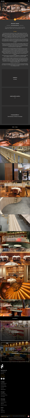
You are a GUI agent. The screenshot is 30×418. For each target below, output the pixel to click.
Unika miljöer (3, 396)
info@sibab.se (3, 376)
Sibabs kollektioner (4, 383)
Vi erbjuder (3, 381)
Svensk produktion (3, 402)
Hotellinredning (3, 393)
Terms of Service (5, 416)
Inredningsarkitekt (3, 386)
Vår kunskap (3, 399)
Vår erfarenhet (3, 400)
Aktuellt (2, 409)
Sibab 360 (2, 387)
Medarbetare (3, 410)
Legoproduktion (3, 389)
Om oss (2, 407)
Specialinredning (3, 384)
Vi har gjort (3, 391)
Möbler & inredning (4, 405)
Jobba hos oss (3, 412)
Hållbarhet (2, 403)
